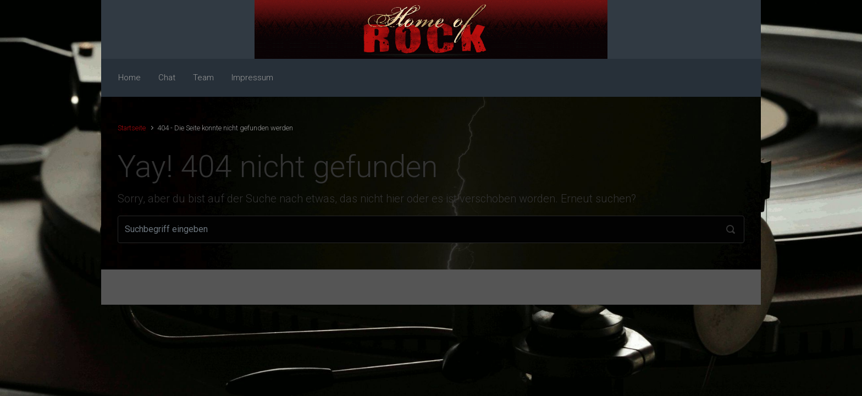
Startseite (132, 128)
